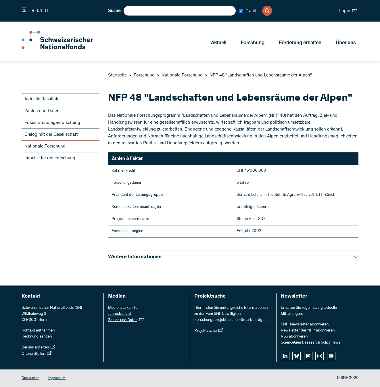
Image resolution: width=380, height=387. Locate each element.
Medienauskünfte (122, 308)
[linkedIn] (285, 356)
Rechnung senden (37, 337)
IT (47, 11)
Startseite (117, 75)
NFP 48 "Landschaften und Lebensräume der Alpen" (258, 75)
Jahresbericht (119, 314)
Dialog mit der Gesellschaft (51, 134)
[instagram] (319, 356)
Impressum (57, 378)
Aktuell (218, 43)
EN (39, 11)
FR (31, 11)
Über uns (346, 43)
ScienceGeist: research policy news (310, 343)
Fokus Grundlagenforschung (52, 122)
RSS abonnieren (294, 337)
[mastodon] (308, 356)
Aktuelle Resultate (42, 99)
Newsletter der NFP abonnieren (308, 331)
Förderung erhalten (300, 43)
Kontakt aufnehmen (38, 331)
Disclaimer (30, 378)
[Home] (63, 48)
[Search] (267, 11)
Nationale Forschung (180, 75)
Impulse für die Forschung (49, 158)
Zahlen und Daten (42, 111)
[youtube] (331, 356)
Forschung (252, 43)
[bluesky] (296, 356)
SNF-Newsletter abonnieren (305, 325)
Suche (114, 11)
